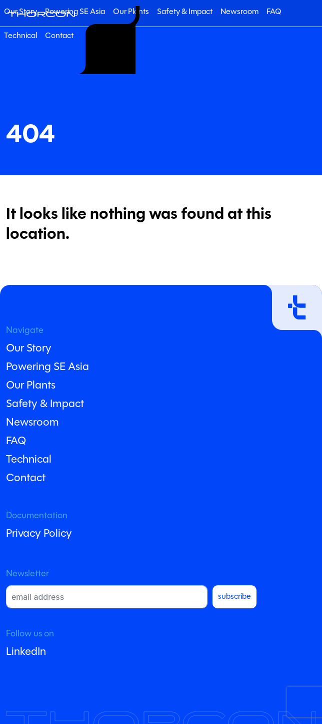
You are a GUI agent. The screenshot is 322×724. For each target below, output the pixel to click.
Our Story (29, 348)
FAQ (274, 12)
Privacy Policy (39, 534)
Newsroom (239, 12)
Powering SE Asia (75, 12)
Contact (59, 36)
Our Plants (31, 386)
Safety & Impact (184, 12)
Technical (20, 36)
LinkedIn (26, 652)
